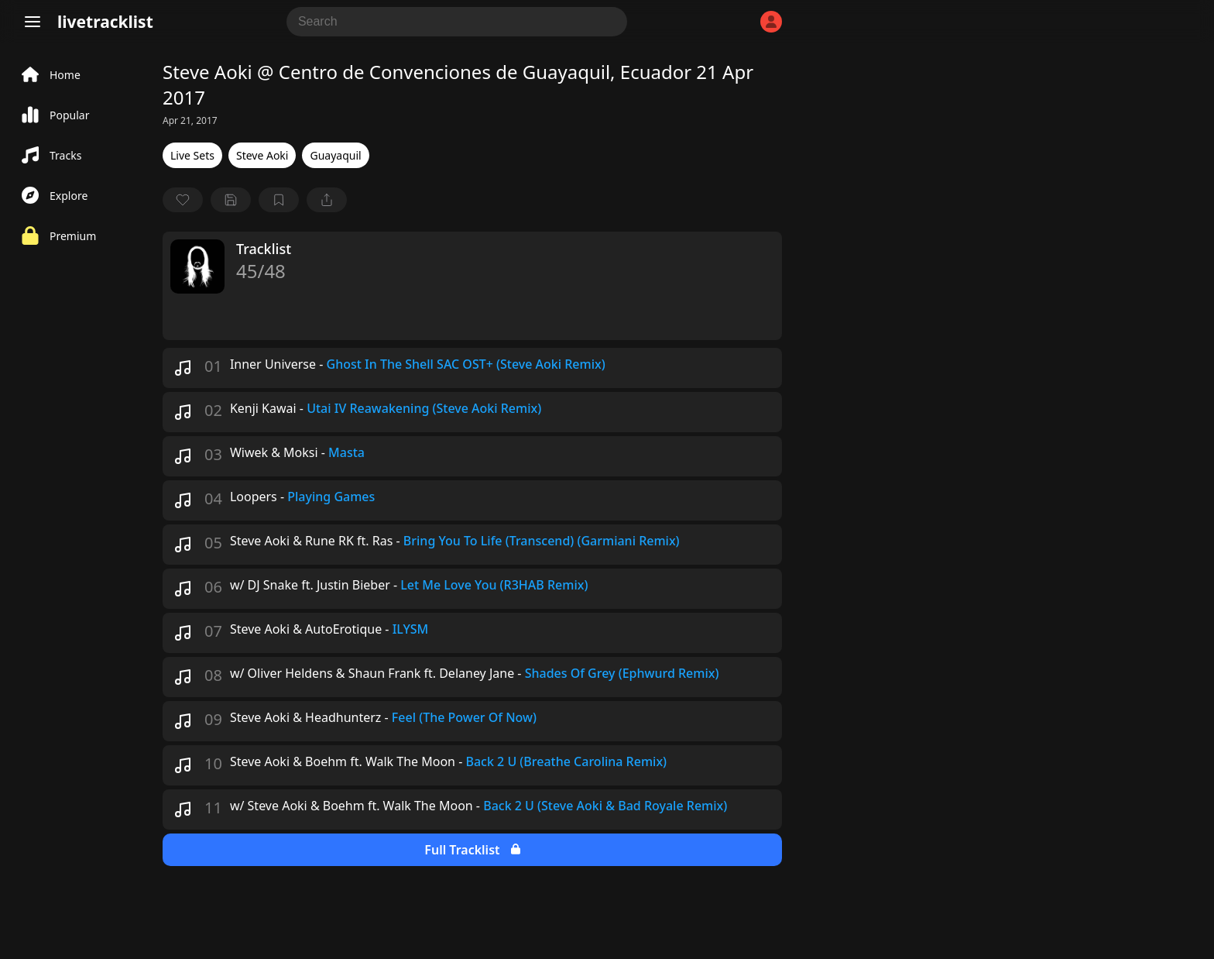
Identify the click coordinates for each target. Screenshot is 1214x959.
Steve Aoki (262, 155)
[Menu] (32, 22)
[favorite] (183, 199)
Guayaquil (335, 155)
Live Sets (192, 155)
